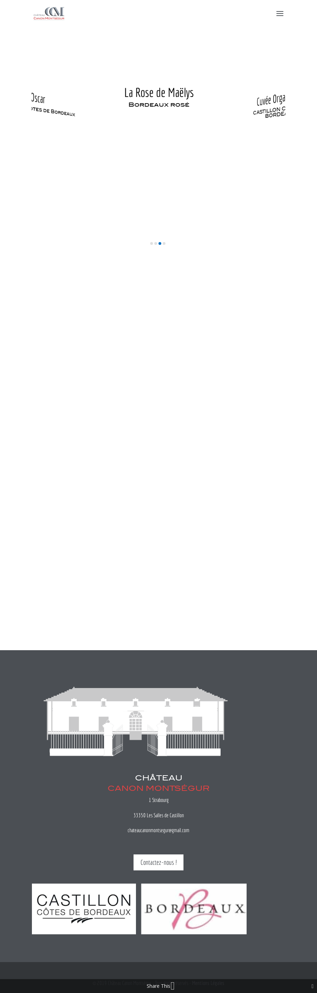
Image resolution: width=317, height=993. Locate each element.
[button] (151, 243)
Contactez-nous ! (158, 862)
